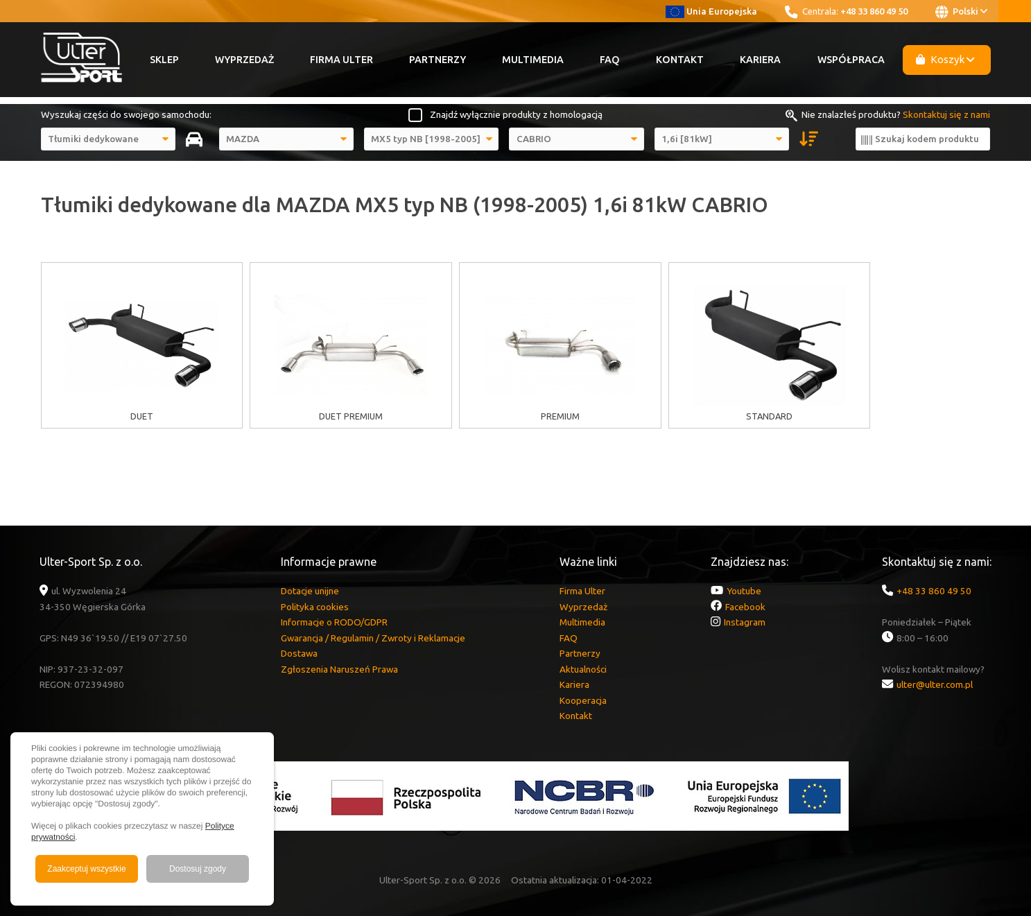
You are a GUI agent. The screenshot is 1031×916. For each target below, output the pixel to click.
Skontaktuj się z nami (946, 114)
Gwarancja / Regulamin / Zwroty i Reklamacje (373, 637)
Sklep (164, 59)
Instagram (744, 622)
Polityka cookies (315, 606)
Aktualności (583, 669)
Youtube (744, 590)
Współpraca (851, 59)
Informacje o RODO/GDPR (334, 622)
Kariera (760, 59)
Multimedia (533, 59)
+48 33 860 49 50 (874, 11)
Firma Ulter (341, 59)
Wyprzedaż (244, 59)
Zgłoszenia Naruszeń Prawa (339, 669)
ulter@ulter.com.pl (934, 684)
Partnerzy (437, 59)
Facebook (745, 606)
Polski (961, 12)
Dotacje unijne (310, 590)
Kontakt (680, 59)
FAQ (610, 59)
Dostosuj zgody (197, 869)
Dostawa (299, 653)
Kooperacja (583, 700)
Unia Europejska (712, 11)
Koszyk (945, 59)
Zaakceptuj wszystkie (86, 869)
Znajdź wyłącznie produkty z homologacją (516, 114)
